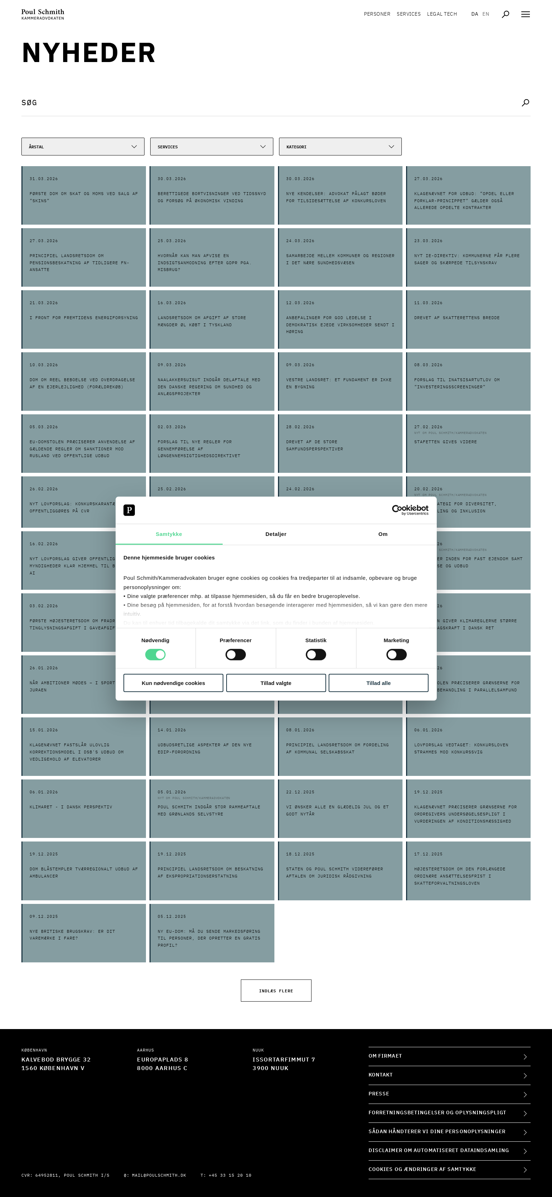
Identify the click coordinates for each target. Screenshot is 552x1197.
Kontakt (381, 1075)
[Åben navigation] (526, 14)
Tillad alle (378, 683)
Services (409, 14)
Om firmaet (385, 1056)
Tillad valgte (275, 683)
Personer (377, 14)
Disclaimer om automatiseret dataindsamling (439, 1150)
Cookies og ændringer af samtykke (422, 1169)
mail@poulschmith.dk (159, 1175)
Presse (379, 1093)
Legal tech (442, 14)
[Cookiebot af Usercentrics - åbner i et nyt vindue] (397, 510)
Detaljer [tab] (276, 534)
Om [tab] (383, 534)
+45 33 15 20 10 (230, 1175)
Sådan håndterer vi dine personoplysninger (437, 1131)
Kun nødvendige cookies (173, 683)
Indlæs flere (276, 990)
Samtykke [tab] (169, 534)
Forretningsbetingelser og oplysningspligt (437, 1112)
